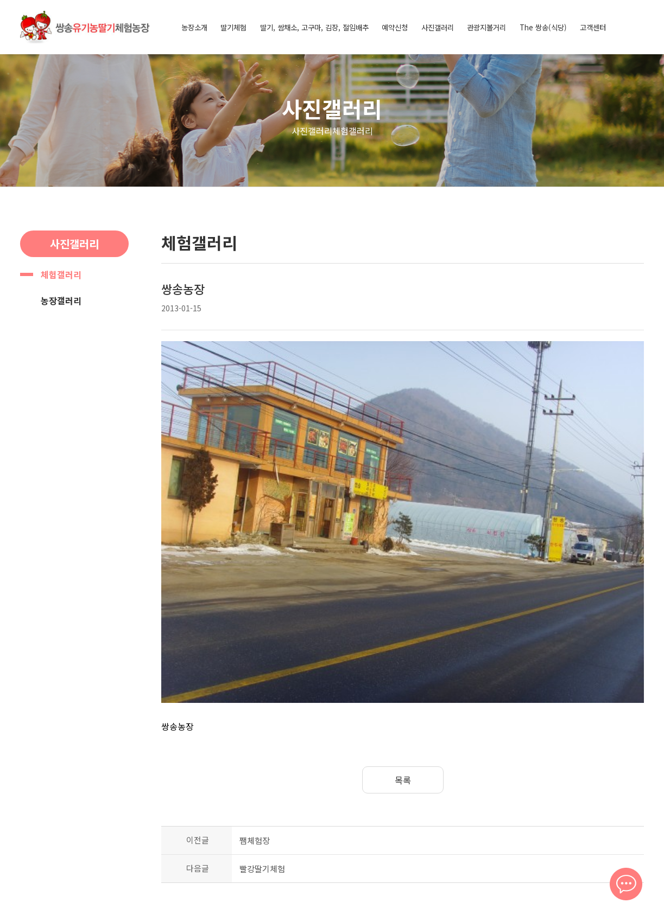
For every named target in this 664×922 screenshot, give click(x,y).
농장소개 (194, 27)
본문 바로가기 (0, 0)
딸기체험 (233, 27)
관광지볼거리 (486, 27)
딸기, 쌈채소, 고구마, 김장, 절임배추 (314, 27)
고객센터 (593, 27)
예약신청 (395, 27)
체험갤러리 (61, 274)
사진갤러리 (437, 27)
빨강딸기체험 (262, 751)
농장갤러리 (61, 300)
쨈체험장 (254, 722)
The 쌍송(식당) (543, 27)
